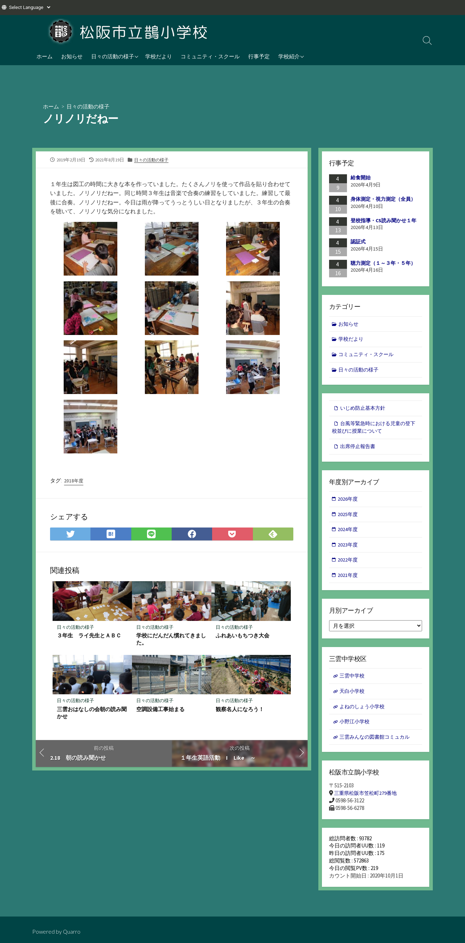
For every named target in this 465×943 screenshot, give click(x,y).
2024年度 (348, 533)
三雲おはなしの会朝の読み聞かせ (92, 714)
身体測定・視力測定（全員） (383, 199)
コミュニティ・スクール (210, 56)
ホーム (44, 56)
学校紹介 (289, 56)
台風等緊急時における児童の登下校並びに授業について (373, 429)
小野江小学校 (355, 728)
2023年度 (348, 548)
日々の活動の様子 (112, 56)
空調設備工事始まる (160, 710)
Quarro (72, 931)
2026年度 (348, 502)
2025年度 (348, 517)
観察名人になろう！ (240, 710)
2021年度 (348, 580)
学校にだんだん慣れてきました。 (171, 640)
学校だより (158, 56)
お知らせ (72, 56)
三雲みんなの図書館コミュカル (377, 743)
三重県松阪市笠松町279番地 (367, 800)
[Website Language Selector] (30, 7)
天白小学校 (352, 697)
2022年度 (348, 564)
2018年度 (74, 481)
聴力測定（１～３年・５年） (383, 263)
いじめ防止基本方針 (364, 410)
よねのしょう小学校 (363, 712)
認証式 (358, 242)
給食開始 (361, 178)
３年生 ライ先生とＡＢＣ (89, 636)
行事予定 (259, 56)
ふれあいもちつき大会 (242, 636)
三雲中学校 (352, 681)
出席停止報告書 (359, 449)
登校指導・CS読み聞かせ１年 (383, 220)
